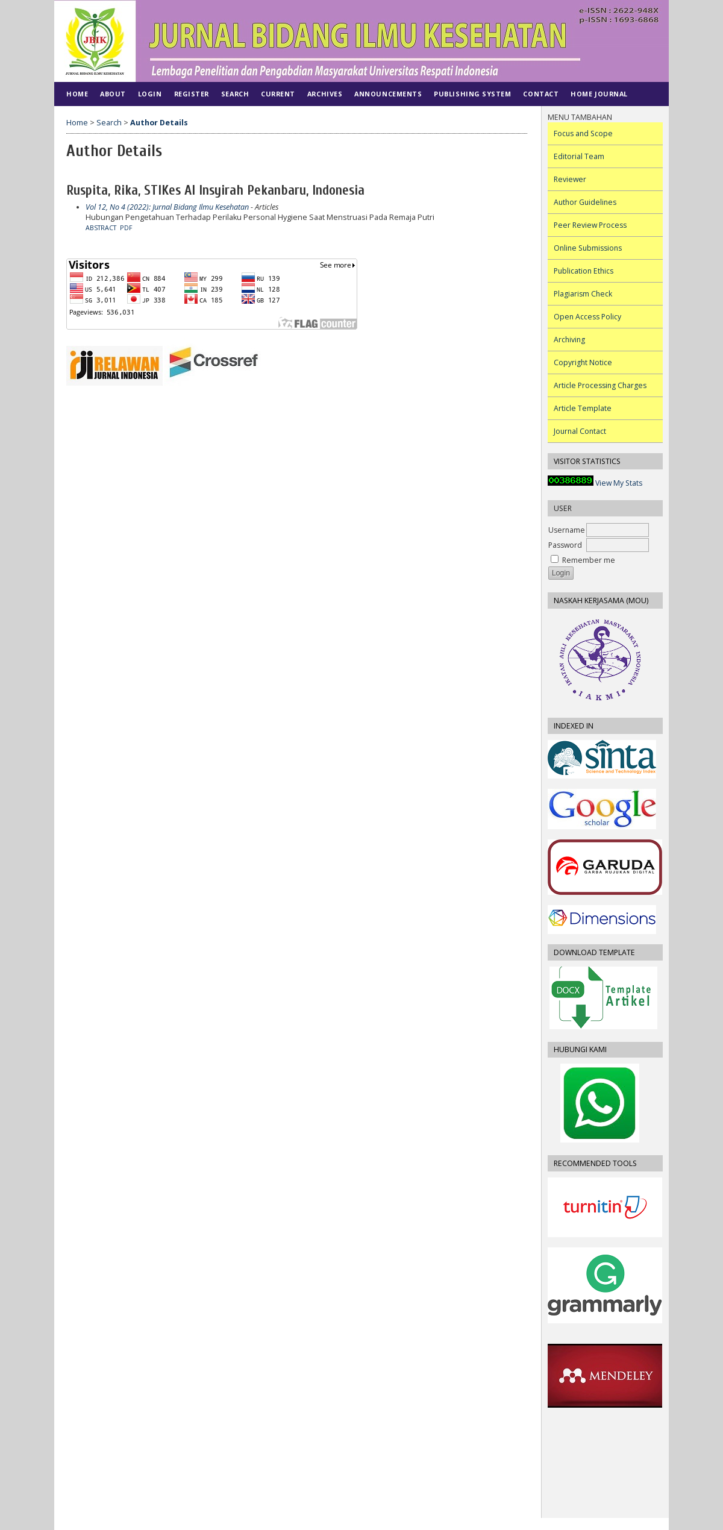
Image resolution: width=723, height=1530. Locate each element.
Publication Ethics (583, 271)
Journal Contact (580, 431)
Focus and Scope (583, 133)
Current (278, 93)
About (113, 93)
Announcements (388, 93)
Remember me (588, 560)
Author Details (159, 123)
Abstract (101, 228)
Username (566, 530)
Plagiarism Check (583, 294)
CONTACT (541, 93)
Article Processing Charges (600, 385)
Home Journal (599, 93)
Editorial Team (579, 156)
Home (77, 93)
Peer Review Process (590, 225)
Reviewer (570, 179)
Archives (324, 93)
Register (191, 93)
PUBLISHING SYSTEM (472, 93)
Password (565, 545)
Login (150, 93)
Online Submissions (588, 248)
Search (235, 93)
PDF (126, 228)
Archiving (569, 339)
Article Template (583, 408)
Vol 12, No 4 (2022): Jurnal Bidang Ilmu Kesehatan (167, 207)
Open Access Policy (587, 317)
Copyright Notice (583, 362)
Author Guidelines (585, 202)
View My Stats (618, 483)
